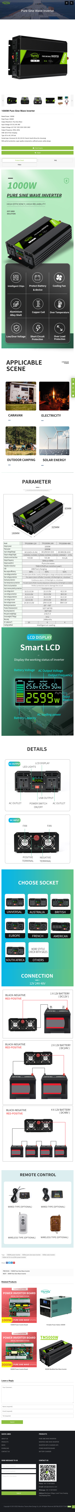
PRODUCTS (4, 1442)
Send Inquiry (38, 148)
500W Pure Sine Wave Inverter (17, 1274)
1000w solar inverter (48, 1255)
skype (38, 152)
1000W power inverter (13, 1255)
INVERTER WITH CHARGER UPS (48, 1445)
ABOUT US (4, 1438)
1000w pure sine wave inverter (31, 1255)
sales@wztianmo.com (50, 1487)
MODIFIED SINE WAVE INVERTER (49, 1442)
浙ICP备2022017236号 (61, 1506)
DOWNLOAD (5, 1448)
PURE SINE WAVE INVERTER (47, 1438)
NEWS (3, 1445)
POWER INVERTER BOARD (47, 1448)
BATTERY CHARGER (45, 1451)
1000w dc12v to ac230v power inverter (14, 1257)
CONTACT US (5, 1451)
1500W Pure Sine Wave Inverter (20, 1271)
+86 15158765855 (51, 1490)
